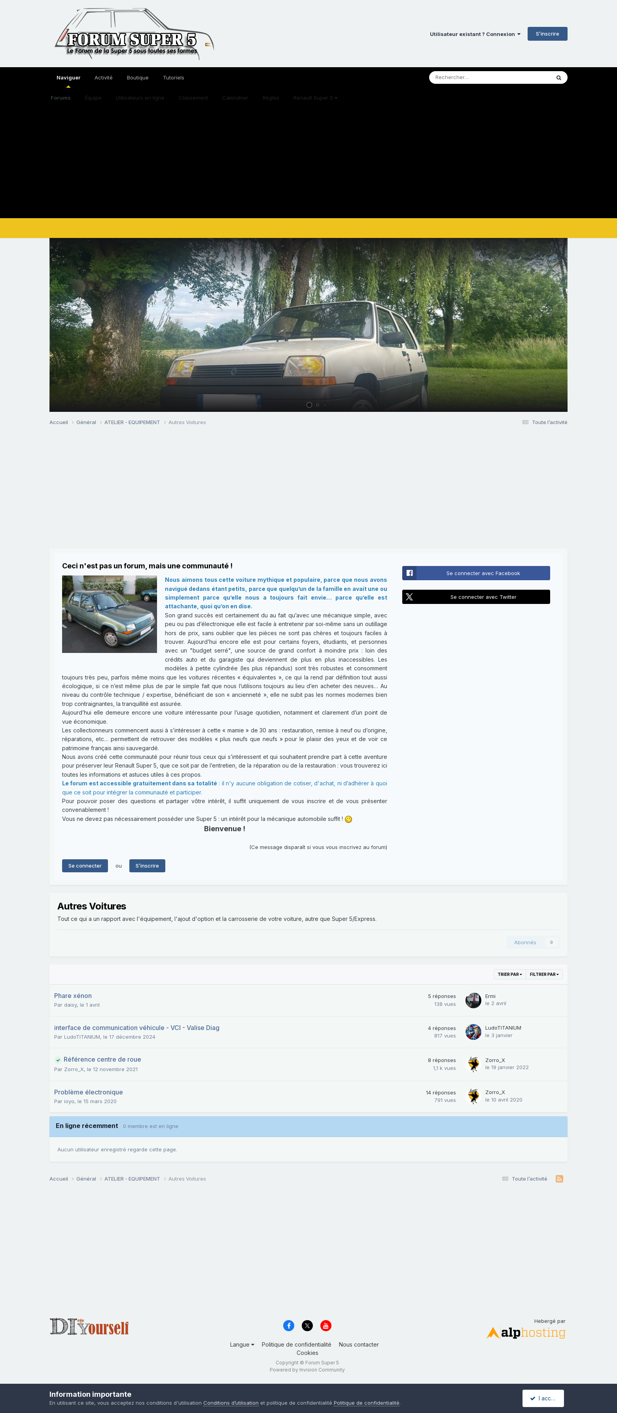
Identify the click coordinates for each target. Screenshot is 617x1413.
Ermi (490, 996)
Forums (61, 97)
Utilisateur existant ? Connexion (475, 34)
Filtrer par (544, 974)
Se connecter (85, 865)
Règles (271, 97)
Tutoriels (173, 77)
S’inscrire (547, 33)
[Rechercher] (471, 77)
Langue (242, 1344)
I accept (544, 1398)
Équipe (93, 97)
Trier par (510, 974)
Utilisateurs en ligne (140, 97)
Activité (104, 77)
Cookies (307, 1352)
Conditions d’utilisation (231, 1403)
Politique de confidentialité (296, 1344)
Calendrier (235, 97)
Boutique (138, 77)
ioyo (69, 1101)
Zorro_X (74, 1069)
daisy (70, 1005)
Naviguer (68, 81)
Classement (193, 97)
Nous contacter (359, 1344)
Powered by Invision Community (307, 1370)
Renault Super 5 (315, 97)
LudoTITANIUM (82, 1037)
